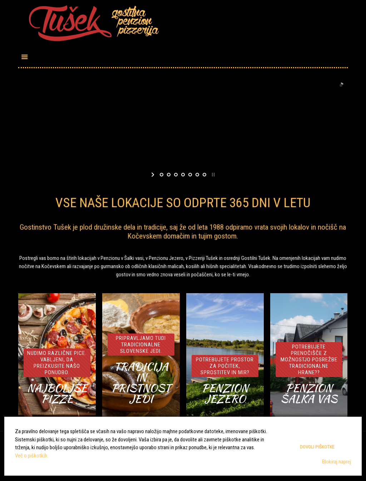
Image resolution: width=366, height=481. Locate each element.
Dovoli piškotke (317, 447)
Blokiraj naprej (336, 462)
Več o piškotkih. (31, 455)
